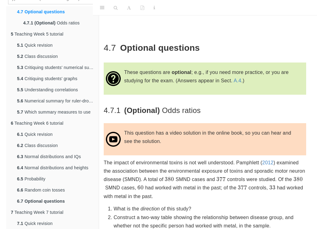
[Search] (115, 7)
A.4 (237, 80)
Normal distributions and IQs (49, 156)
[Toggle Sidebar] (102, 7)
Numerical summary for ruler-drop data (58, 100)
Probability (31, 178)
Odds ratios (51, 22)
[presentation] (169, 179)
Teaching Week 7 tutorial (37, 212)
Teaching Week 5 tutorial (37, 34)
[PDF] (142, 7)
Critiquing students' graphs (47, 78)
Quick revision (35, 45)
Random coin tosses (41, 190)
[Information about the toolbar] (154, 7)
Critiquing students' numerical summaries (58, 67)
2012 (267, 162)
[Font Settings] (129, 7)
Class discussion (37, 56)
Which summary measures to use (54, 112)
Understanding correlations (47, 89)
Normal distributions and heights (53, 167)
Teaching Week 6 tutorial (37, 123)
